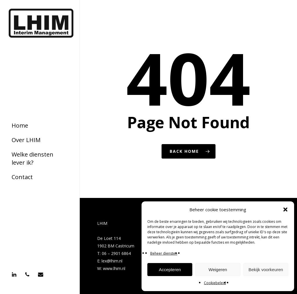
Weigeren (218, 269)
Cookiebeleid (215, 282)
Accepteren (170, 269)
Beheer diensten (163, 253)
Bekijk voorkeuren (266, 269)
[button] (285, 209)
